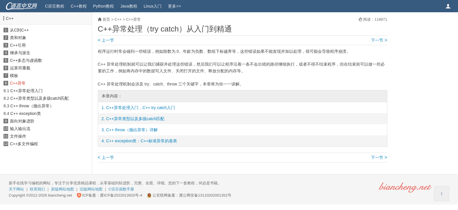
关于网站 (16, 189)
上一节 (106, 40)
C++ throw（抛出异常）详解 (132, 129)
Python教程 (103, 6)
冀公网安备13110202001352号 (205, 195)
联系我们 (37, 189)
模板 (14, 75)
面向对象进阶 (22, 121)
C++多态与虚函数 (26, 60)
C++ (9, 18)
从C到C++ (19, 30)
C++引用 (18, 45)
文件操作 (18, 136)
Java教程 (128, 6)
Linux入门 (153, 6)
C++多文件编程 (24, 143)
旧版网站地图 (91, 189)
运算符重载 (20, 68)
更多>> (174, 6)
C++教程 (78, 6)
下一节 (379, 40)
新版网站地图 (62, 189)
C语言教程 (54, 6)
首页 (106, 19)
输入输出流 (20, 128)
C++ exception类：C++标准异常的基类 (141, 141)
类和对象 (18, 37)
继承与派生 (20, 52)
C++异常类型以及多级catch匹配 (39, 98)
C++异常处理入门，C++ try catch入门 (140, 107)
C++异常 (18, 83)
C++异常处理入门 (26, 90)
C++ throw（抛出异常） (32, 106)
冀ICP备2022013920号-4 (121, 195)
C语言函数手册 (121, 189)
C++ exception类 (25, 113)
